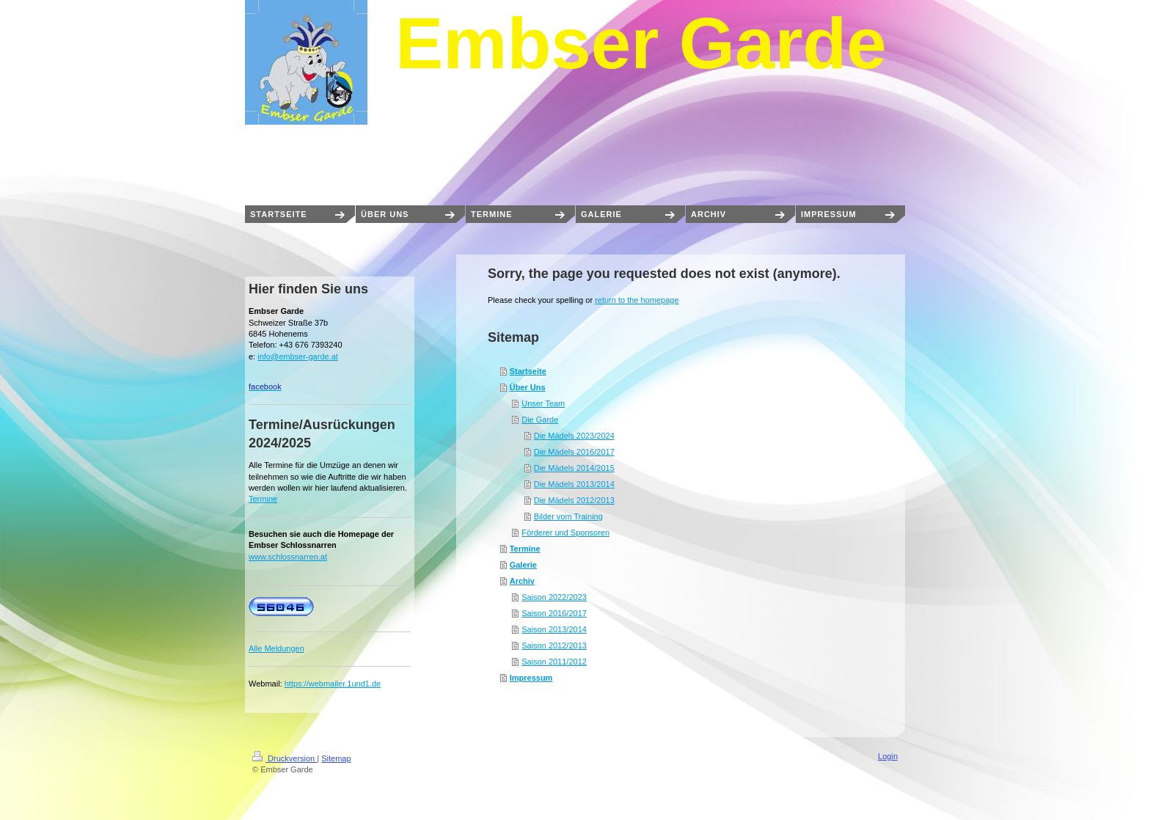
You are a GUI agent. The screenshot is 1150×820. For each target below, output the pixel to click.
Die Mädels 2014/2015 (574, 468)
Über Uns (528, 387)
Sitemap (336, 758)
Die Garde (539, 419)
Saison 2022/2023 (554, 597)
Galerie (523, 564)
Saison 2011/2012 (554, 661)
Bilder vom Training (568, 516)
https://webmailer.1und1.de (333, 683)
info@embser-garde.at (297, 356)
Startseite (528, 371)
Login (888, 756)
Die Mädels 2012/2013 (574, 500)
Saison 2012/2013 (554, 645)
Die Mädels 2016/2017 (574, 451)
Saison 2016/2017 (554, 613)
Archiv (522, 580)
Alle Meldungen (276, 648)
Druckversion (284, 758)
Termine (525, 548)
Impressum (531, 677)
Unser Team (543, 403)
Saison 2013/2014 (554, 629)
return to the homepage (636, 300)
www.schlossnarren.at (288, 556)
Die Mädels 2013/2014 (574, 484)
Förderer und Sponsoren (565, 532)
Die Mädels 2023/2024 (574, 435)
